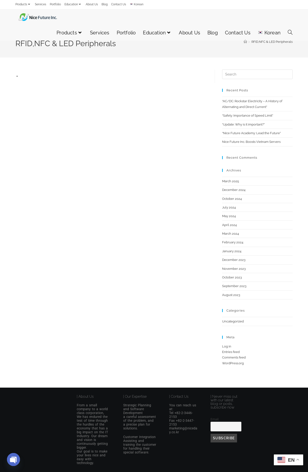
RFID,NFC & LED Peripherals (272, 42)
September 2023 (234, 286)
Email (215, 419)
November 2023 (234, 269)
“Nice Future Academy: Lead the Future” (251, 133)
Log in (226, 346)
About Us (92, 4)
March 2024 (230, 233)
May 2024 (229, 216)
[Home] (245, 42)
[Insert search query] (257, 74)
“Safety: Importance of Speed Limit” (247, 115)
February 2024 (232, 242)
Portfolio (55, 4)
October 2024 (232, 199)
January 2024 (231, 251)
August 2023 (231, 295)
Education (73, 4)
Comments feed (234, 357)
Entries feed (231, 352)
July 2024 (229, 207)
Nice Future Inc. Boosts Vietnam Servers (251, 142)
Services (40, 4)
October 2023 (232, 277)
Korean (136, 4)
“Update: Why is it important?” (243, 124)
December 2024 (233, 190)
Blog (105, 4)
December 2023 (233, 260)
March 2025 (230, 181)
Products (23, 4)
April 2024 (229, 225)
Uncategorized (233, 321)
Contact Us (118, 4)
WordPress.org (233, 363)
